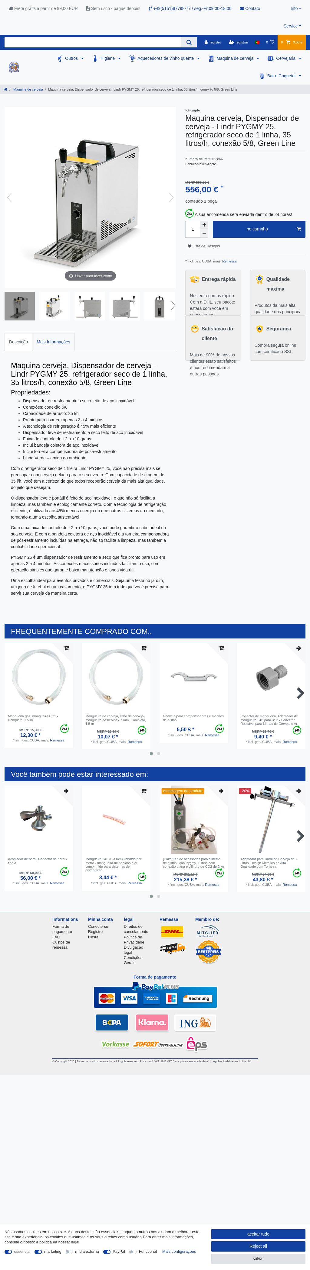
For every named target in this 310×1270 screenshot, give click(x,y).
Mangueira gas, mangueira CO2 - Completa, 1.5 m (33, 718)
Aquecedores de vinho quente (166, 58)
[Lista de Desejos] (270, 42)
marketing (52, 1251)
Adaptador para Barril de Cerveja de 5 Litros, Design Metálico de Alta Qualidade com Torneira (268, 862)
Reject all (258, 1246)
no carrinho (274, 229)
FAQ (56, 937)
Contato (250, 8)
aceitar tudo (258, 1234)
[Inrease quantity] (204, 225)
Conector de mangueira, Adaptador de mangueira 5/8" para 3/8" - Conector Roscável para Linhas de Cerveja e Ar (269, 719)
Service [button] (291, 26)
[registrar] (239, 42)
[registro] (212, 42)
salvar (258, 1258)
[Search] (189, 42)
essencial (22, 1251)
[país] (257, 42)
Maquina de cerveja (235, 58)
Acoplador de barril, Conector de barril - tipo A (37, 860)
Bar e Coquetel (282, 75)
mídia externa (87, 1251)
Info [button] (294, 8)
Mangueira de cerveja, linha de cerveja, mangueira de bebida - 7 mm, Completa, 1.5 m (115, 719)
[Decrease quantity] (204, 233)
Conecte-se (98, 926)
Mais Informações (53, 341)
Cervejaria (286, 58)
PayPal (119, 1251)
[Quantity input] (192, 229)
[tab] (18, 342)
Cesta (93, 937)
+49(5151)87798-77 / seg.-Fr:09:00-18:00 (190, 8)
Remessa (228, 261)
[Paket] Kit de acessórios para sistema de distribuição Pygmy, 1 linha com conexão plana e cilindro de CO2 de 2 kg (193, 862)
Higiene (108, 58)
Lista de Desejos (204, 246)
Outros (72, 58)
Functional (148, 1251)
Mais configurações (179, 1251)
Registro (95, 931)
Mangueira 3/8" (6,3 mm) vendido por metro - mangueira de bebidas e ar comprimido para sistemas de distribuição (113, 864)
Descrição (18, 341)
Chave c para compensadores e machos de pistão (193, 718)
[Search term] (93, 42)
